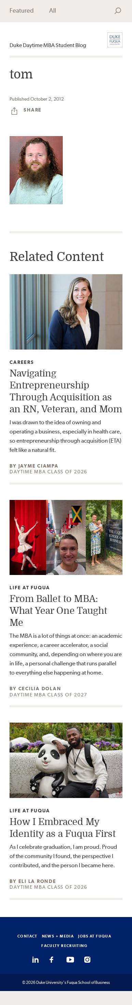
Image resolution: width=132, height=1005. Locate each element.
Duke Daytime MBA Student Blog (48, 45)
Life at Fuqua (30, 587)
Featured (22, 10)
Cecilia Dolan (39, 688)
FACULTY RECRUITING (64, 946)
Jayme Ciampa (38, 466)
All (52, 10)
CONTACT (27, 936)
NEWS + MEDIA (58, 936)
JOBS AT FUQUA (94, 936)
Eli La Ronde (37, 881)
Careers (22, 362)
